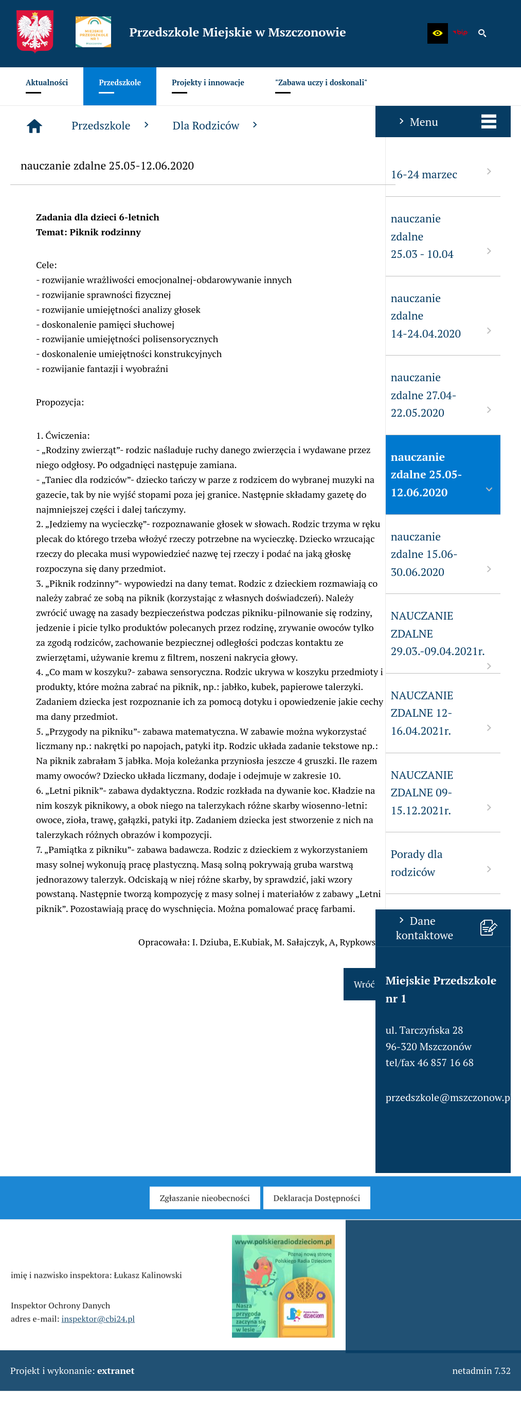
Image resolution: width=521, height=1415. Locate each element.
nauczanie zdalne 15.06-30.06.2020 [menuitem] (67, 554)
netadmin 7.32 (481, 1370)
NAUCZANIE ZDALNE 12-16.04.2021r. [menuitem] (67, 713)
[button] (437, 33)
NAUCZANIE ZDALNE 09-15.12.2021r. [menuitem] (67, 792)
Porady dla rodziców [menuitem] (67, 863)
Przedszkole (237, 125)
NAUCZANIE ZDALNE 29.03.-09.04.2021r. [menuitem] (67, 640)
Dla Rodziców (342, 125)
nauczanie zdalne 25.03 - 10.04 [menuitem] (67, 236)
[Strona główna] (160, 126)
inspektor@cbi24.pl (98, 1334)
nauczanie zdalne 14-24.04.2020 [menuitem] (67, 316)
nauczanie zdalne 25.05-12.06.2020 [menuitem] (67, 474)
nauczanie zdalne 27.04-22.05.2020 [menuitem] (67, 395)
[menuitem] (46, 86)
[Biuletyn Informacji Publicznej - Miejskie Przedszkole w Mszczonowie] (460, 33)
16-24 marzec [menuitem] (67, 173)
